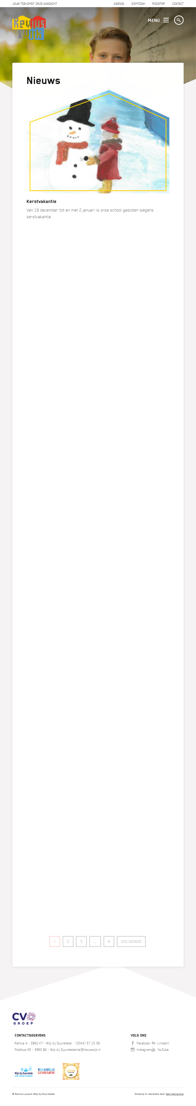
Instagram (141, 1049)
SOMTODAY (138, 3)
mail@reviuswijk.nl (88, 1049)
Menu (157, 20)
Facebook (140, 1043)
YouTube (160, 1049)
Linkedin (160, 1043)
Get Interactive (175, 1093)
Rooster (158, 3)
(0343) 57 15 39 (88, 1043)
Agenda (119, 3)
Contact (178, 3)
